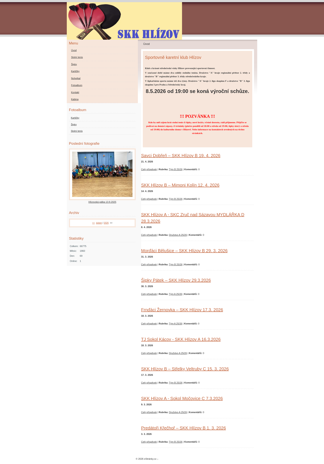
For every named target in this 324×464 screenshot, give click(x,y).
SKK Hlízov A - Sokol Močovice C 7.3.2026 (182, 398)
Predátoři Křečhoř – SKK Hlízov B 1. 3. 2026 (183, 428)
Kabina (74, 99)
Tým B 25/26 (175, 169)
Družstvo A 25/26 (178, 235)
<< (93, 223)
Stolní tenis (77, 57)
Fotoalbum (76, 85)
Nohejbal (75, 78)
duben (99, 223)
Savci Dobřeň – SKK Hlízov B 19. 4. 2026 (180, 155)
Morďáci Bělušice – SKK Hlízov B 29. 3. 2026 (184, 250)
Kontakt (75, 92)
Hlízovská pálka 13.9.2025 (102, 202)
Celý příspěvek (149, 169)
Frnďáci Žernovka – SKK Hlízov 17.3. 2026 (182, 309)
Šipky (74, 64)
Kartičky (75, 71)
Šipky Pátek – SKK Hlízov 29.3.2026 (176, 280)
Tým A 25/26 (175, 294)
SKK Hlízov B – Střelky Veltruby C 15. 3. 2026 (185, 368)
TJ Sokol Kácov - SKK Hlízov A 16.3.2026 (181, 339)
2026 (106, 223)
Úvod (74, 50)
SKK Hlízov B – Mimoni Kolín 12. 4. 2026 (180, 185)
